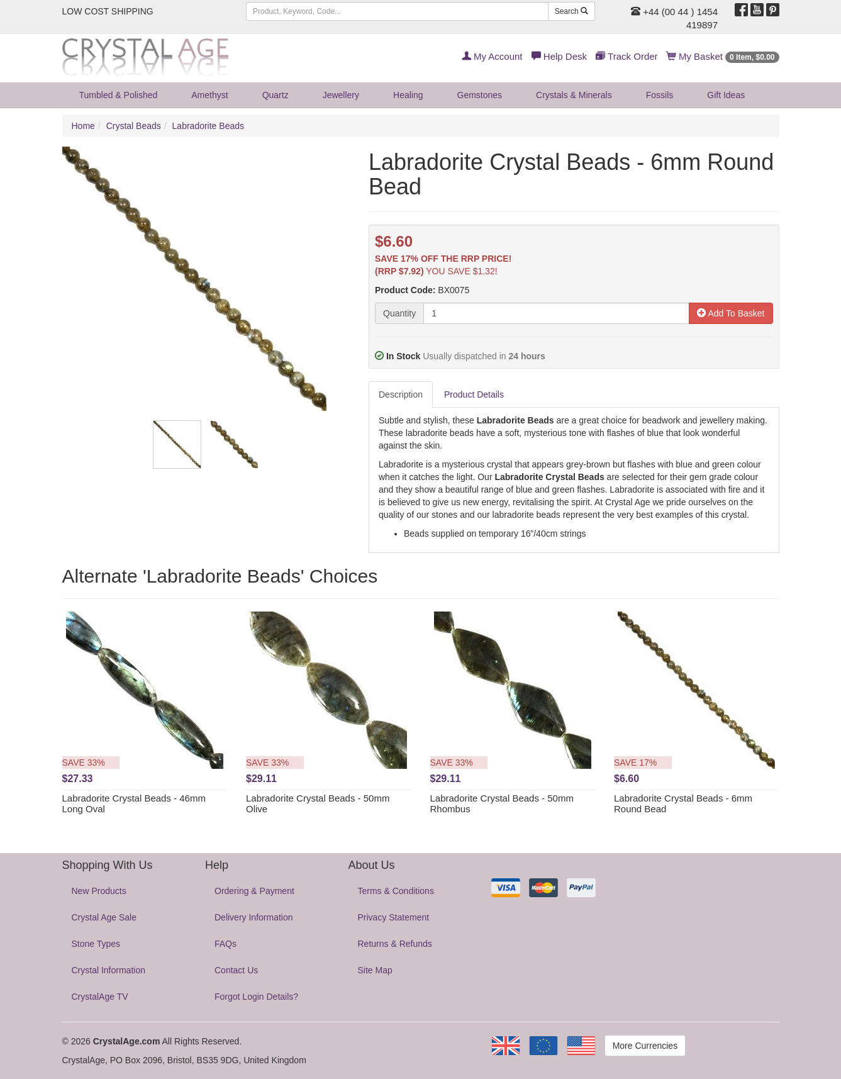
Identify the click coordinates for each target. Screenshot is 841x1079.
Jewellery (341, 95)
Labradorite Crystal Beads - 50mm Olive (317, 803)
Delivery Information (253, 917)
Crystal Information (108, 970)
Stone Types (96, 944)
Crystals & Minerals (574, 95)
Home (83, 126)
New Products (99, 891)
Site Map (375, 970)
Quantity (399, 313)
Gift (726, 95)
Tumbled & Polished (118, 95)
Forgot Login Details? (256, 997)
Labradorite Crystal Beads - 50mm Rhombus (502, 803)
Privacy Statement (394, 917)
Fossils (660, 95)
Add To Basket (730, 313)
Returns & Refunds (395, 944)
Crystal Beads (133, 126)
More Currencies (645, 1046)
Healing (408, 95)
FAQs (225, 944)
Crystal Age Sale (104, 917)
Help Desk (559, 56)
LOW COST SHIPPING (107, 11)
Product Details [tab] (474, 394)
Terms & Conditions (396, 891)
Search (571, 11)
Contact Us (236, 970)
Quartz (275, 95)
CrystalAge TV (100, 997)
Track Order (626, 56)
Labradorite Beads (208, 126)
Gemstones (480, 95)
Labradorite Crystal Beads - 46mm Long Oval (134, 803)
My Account (492, 56)
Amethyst (209, 95)
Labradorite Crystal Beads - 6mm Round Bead (683, 803)
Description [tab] (401, 394)
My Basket (723, 56)
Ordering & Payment (254, 891)
